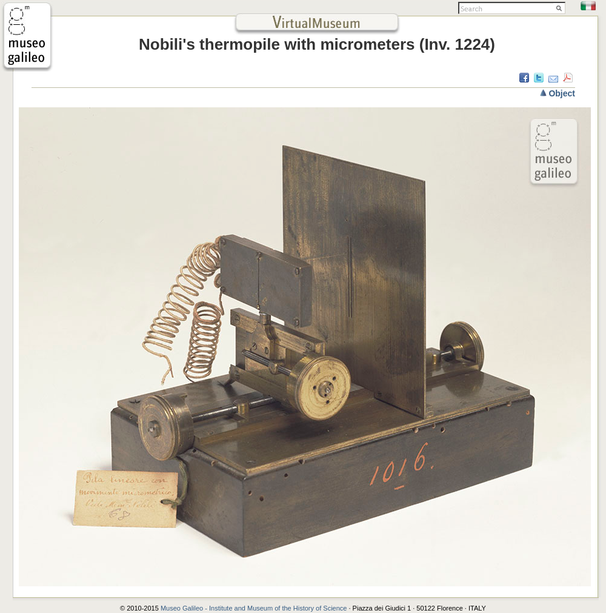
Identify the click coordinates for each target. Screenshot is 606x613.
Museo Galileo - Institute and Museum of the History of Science (255, 608)
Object (561, 93)
